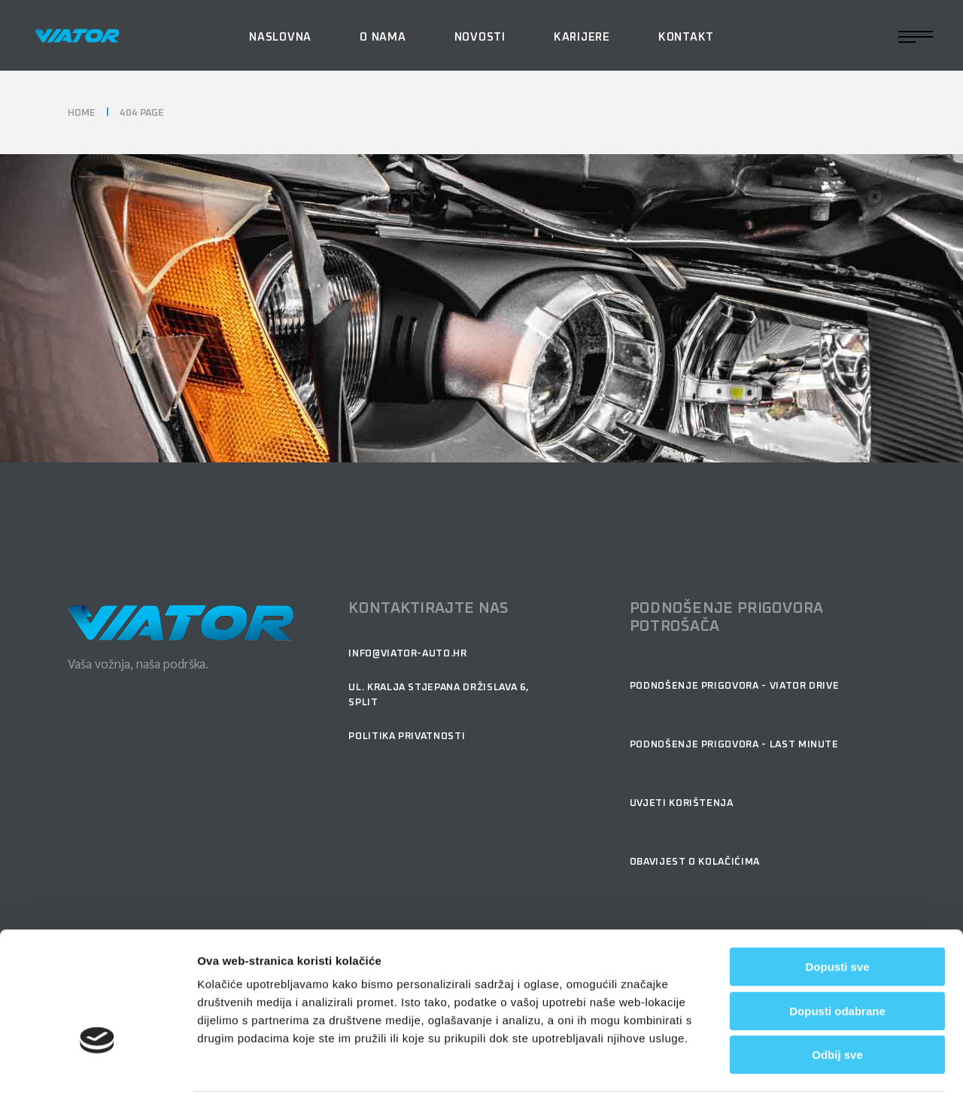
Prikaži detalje (845, 1064)
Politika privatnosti (406, 736)
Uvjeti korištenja (682, 803)
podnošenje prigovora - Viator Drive (735, 686)
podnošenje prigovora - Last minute (734, 745)
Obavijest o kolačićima (695, 862)
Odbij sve (837, 998)
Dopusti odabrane (837, 954)
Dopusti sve (837, 910)
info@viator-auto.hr (407, 654)
